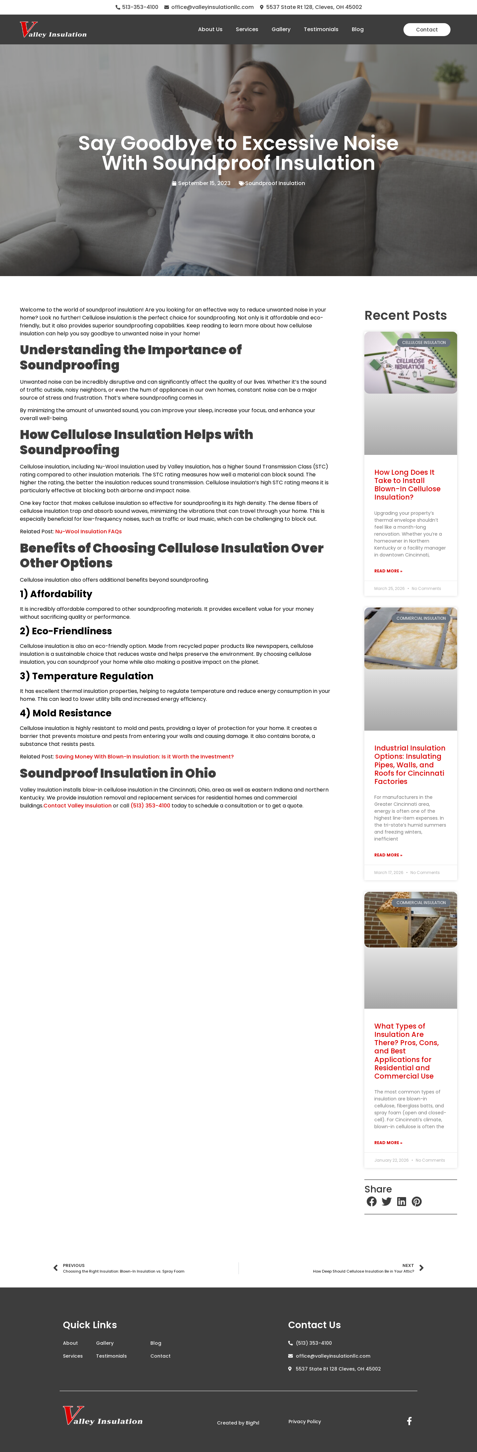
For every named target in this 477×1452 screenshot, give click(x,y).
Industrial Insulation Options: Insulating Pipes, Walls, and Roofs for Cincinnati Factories (410, 764)
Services (247, 29)
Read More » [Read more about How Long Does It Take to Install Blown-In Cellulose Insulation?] (388, 571)
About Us (210, 29)
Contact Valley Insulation (77, 805)
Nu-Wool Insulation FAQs (88, 531)
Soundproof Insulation (275, 183)
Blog (358, 29)
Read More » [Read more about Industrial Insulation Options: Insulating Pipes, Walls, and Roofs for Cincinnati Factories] (388, 855)
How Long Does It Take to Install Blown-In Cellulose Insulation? (407, 484)
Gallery (281, 29)
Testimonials (321, 29)
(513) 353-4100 (150, 805)
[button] (371, 1201)
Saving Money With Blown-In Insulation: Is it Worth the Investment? (144, 756)
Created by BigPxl (238, 1423)
